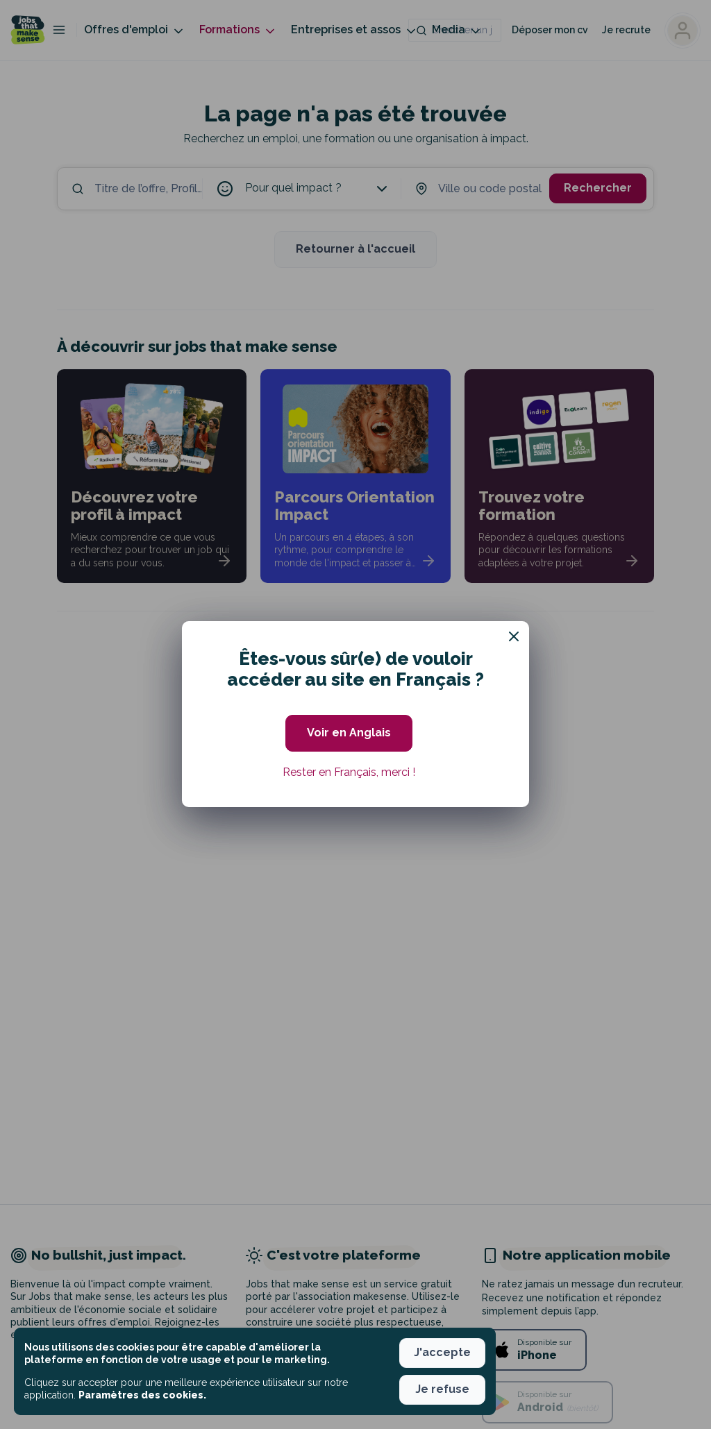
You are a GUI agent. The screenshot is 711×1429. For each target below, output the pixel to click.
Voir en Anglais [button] (349, 732)
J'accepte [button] (442, 1352)
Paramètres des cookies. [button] (142, 1395)
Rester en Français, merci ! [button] (349, 772)
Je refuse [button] (442, 1389)
